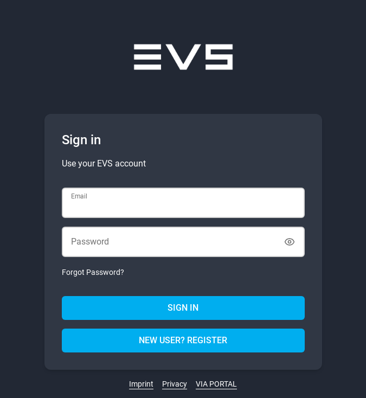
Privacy (174, 384)
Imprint (141, 384)
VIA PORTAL (216, 384)
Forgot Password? (93, 272)
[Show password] (289, 241)
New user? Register (183, 340)
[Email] (183, 203)
